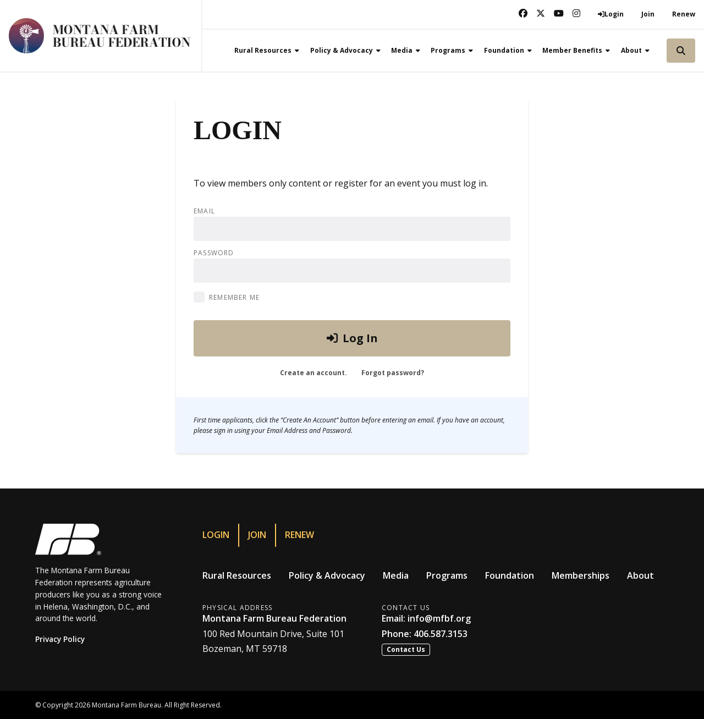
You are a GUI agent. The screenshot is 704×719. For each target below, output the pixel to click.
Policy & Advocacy (327, 575)
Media (396, 575)
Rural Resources (236, 575)
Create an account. (313, 372)
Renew (683, 14)
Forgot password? (392, 372)
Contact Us (406, 649)
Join (647, 14)
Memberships (580, 575)
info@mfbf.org (439, 618)
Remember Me (234, 297)
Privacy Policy (60, 639)
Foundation (509, 575)
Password (214, 253)
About (640, 575)
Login (215, 535)
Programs (447, 575)
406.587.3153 (441, 634)
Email (204, 211)
